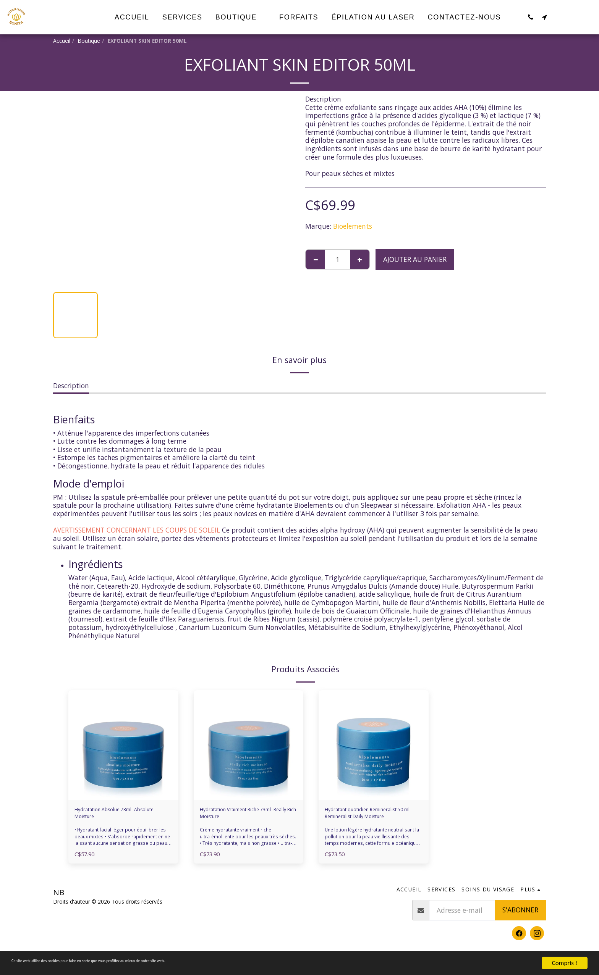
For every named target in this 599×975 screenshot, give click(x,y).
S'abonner (520, 915)
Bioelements (352, 226)
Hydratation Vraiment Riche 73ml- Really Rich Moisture (244, 815)
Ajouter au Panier (415, 259)
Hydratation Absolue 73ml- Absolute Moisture (117, 815)
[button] (530, 17)
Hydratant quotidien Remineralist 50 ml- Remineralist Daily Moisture (368, 816)
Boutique (89, 40)
